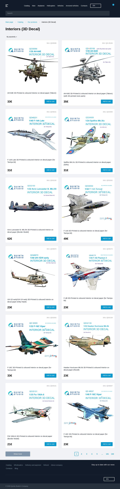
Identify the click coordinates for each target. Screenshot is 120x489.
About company (56, 465)
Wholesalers (18, 465)
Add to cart (50, 101)
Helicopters (51, 6)
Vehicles (60, 6)
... (102, 454)
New (33, 6)
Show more (18, 454)
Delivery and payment (33, 465)
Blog (16, 468)
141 (107, 454)
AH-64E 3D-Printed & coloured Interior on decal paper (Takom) (31, 93)
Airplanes (41, 6)
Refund (46, 465)
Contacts (84, 6)
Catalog (27, 6)
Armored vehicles (72, 6)
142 (112, 454)
